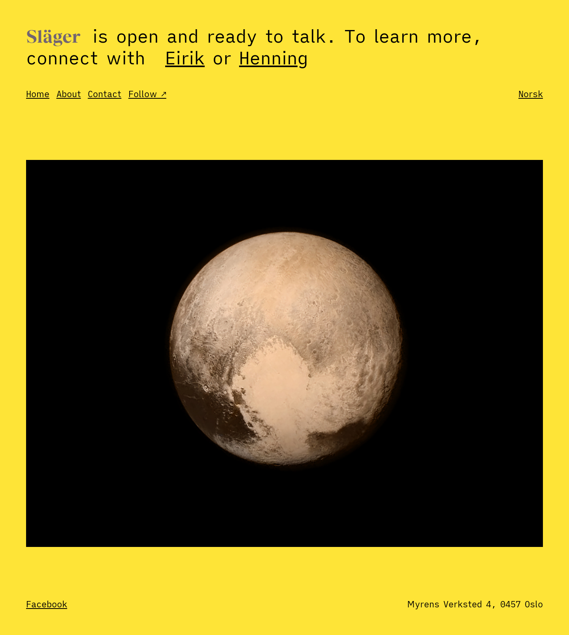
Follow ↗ (147, 94)
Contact (104, 94)
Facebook (46, 604)
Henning (273, 57)
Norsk (530, 94)
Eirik (185, 57)
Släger (53, 37)
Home (37, 94)
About (69, 94)
